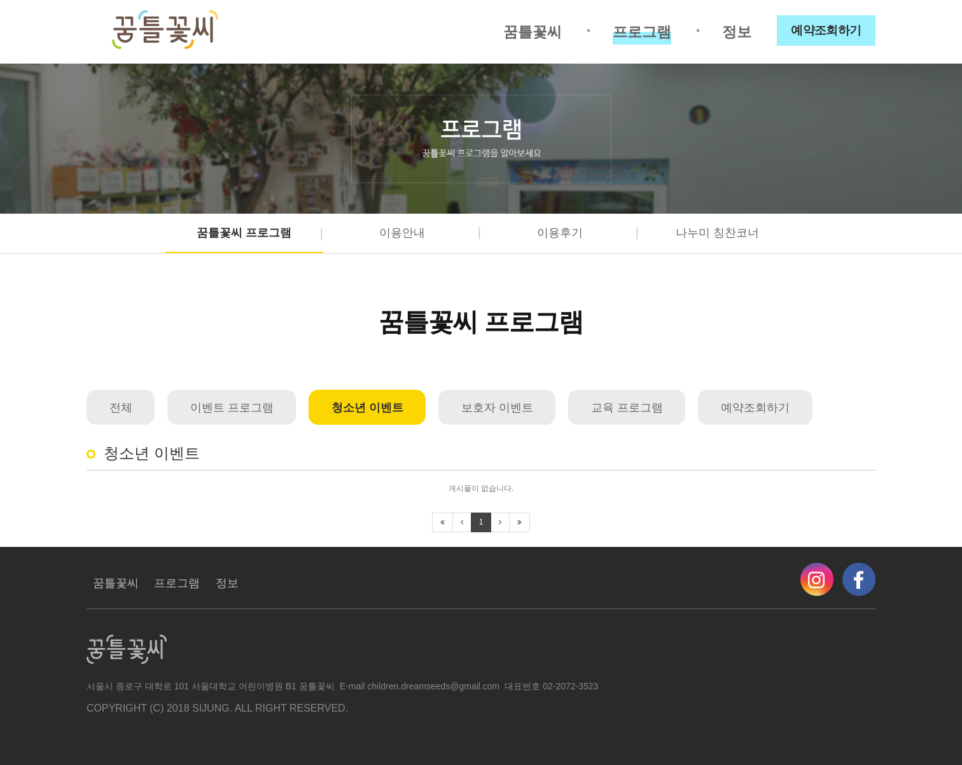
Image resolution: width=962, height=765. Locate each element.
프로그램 (642, 32)
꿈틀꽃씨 (532, 32)
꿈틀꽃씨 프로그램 (244, 232)
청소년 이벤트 (367, 407)
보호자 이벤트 (497, 407)
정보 (736, 32)
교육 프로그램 (627, 407)
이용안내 (402, 232)
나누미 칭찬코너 (717, 232)
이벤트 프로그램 (232, 407)
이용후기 (560, 232)
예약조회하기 (826, 30)
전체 (120, 407)
